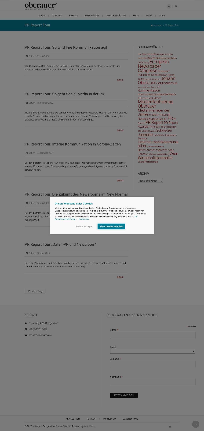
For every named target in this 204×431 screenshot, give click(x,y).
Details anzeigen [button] (84, 226)
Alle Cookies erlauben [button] (111, 226)
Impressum (84, 219)
